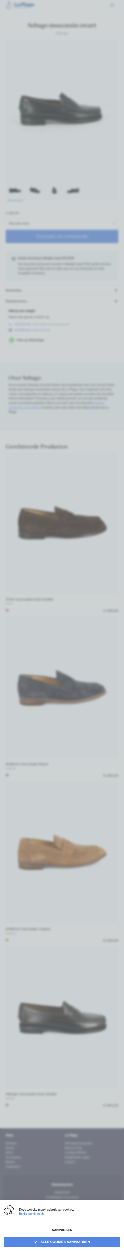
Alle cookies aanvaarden (62, 1242)
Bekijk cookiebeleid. (32, 1214)
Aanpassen (62, 1230)
